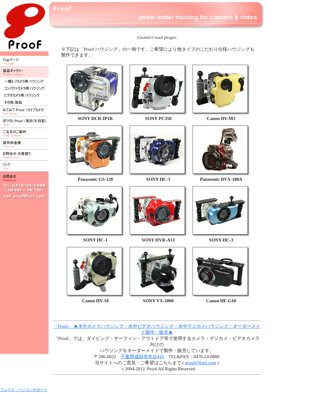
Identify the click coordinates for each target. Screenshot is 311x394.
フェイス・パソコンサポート (23, 390)
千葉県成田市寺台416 (142, 356)
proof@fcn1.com (200, 362)
